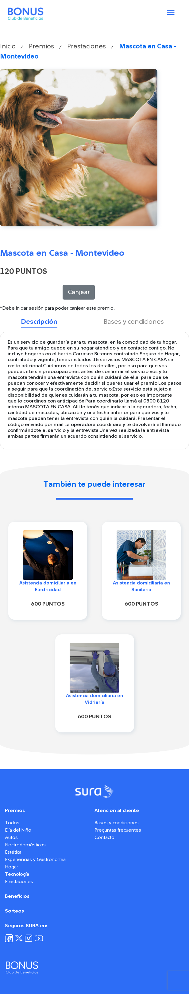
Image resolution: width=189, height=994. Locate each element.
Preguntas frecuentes (117, 830)
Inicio (8, 46)
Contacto (104, 837)
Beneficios (17, 896)
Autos (11, 837)
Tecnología (17, 874)
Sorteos (14, 911)
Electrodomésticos (25, 844)
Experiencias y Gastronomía (35, 859)
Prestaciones (86, 46)
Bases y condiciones (116, 822)
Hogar (11, 866)
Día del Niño (18, 830)
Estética (13, 852)
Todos (12, 822)
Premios (41, 46)
